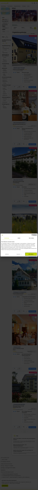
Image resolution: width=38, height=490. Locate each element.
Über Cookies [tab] (31, 238)
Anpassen (19, 254)
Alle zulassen (31, 254)
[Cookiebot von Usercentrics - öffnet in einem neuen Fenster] (32, 235)
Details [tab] (19, 238)
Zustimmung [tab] (6, 238)
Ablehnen (7, 254)
